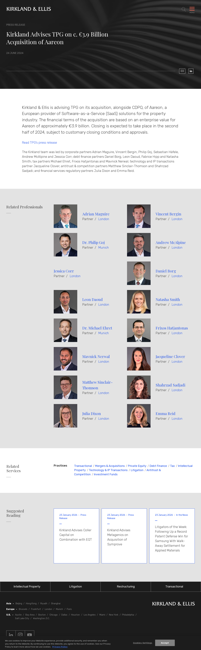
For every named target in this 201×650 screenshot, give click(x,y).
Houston (75, 614)
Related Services (13, 468)
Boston (42, 614)
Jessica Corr (64, 270)
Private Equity (137, 466)
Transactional (83, 466)
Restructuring (126, 586)
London (103, 219)
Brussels (23, 609)
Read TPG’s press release (39, 142)
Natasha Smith (168, 299)
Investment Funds (105, 474)
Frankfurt (36, 609)
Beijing (19, 603)
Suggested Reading (15, 513)
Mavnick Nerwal (96, 356)
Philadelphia (128, 614)
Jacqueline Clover (170, 356)
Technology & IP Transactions (108, 470)
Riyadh (43, 603)
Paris (69, 609)
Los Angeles (90, 614)
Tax (172, 466)
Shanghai (55, 603)
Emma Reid (165, 413)
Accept (165, 643)
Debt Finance (158, 466)
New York (113, 614)
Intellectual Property (27, 586)
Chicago (53, 614)
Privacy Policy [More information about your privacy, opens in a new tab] (60, 647)
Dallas (64, 614)
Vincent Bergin (168, 213)
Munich (103, 247)
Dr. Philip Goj (93, 242)
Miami (102, 614)
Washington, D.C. (41, 618)
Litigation (137, 470)
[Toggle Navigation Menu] (192, 9)
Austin (18, 614)
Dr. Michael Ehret (97, 327)
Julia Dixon (91, 413)
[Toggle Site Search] (183, 9)
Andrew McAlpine (171, 242)
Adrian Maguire (95, 213)
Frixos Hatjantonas (172, 327)
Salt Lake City (22, 618)
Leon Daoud (92, 299)
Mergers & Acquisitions (110, 466)
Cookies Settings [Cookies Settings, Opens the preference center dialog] (142, 643)
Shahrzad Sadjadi (170, 384)
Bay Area (30, 614)
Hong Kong (31, 603)
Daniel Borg (166, 270)
